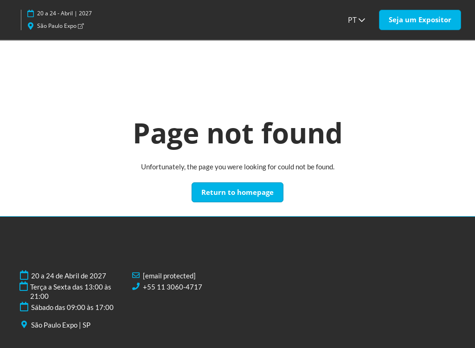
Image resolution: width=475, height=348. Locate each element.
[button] (420, 20)
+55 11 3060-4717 (172, 287)
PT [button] (356, 20)
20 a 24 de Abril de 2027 (68, 275)
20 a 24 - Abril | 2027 (64, 13)
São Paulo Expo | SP (60, 325)
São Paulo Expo (60, 26)
